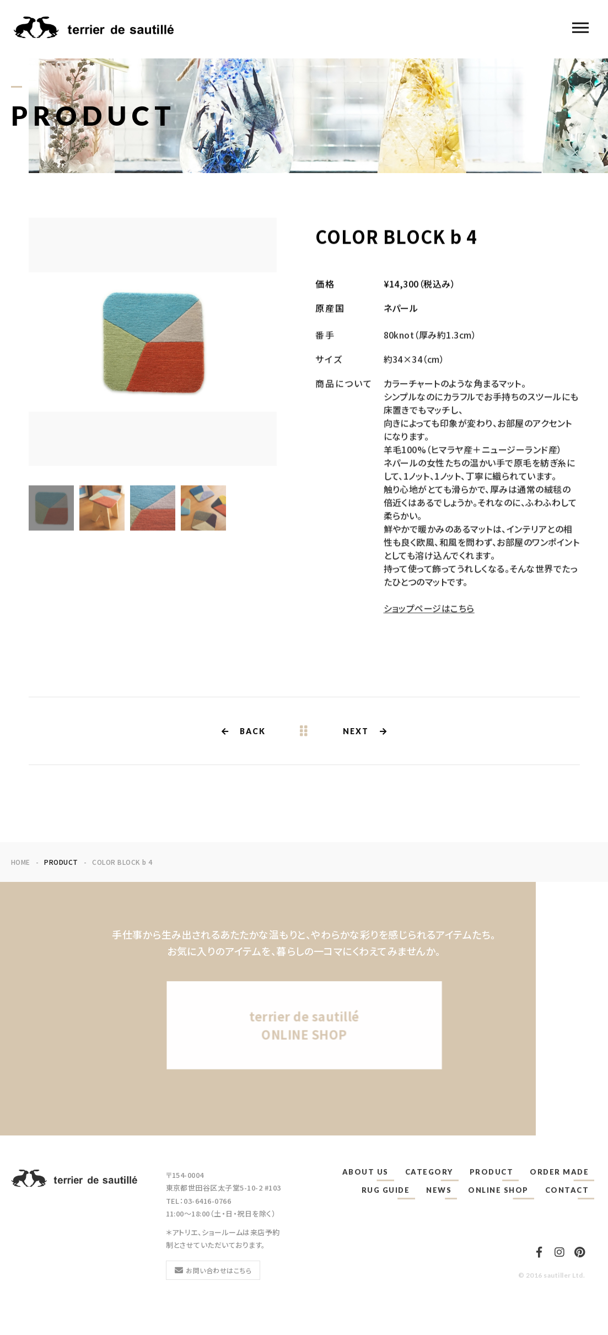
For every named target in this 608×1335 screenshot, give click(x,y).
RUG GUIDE (386, 1190)
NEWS (438, 1190)
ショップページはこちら (429, 614)
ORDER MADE (559, 1171)
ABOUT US (365, 1171)
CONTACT (567, 1190)
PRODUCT (492, 1171)
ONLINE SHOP (498, 1190)
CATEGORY (429, 1171)
